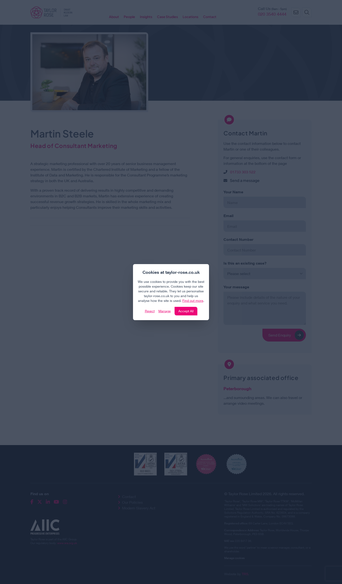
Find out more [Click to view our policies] (192, 301)
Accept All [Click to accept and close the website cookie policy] (186, 311)
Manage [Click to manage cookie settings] (164, 311)
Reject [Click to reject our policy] (150, 311)
